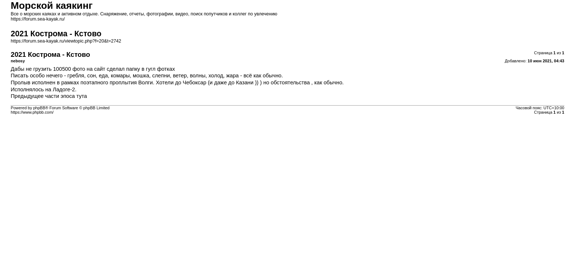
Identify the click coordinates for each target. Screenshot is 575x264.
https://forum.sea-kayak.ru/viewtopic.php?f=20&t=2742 (66, 41)
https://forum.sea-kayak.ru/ (38, 19)
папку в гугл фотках (150, 69)
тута (81, 96)
